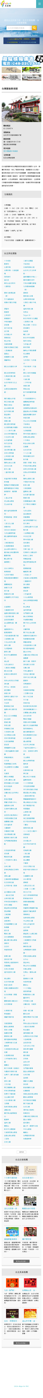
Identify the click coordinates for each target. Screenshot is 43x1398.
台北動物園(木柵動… (11, 428)
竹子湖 (25, 700)
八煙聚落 (7, 287)
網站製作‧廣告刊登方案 (26, 1384)
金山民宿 (34, 35)
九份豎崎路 (8, 649)
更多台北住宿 (22, 1262)
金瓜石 (25, 688)
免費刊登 (14, 1384)
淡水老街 (26, 377)
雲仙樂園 (7, 912)
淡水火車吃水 (9, 569)
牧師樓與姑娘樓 (29, 639)
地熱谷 (25, 313)
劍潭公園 (7, 957)
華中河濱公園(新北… (30, 434)
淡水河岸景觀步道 (10, 434)
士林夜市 (7, 316)
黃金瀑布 (7, 415)
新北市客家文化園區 (30, 319)
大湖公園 (26, 380)
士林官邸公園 (9, 457)
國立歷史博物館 (9, 425)
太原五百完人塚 (29, 886)
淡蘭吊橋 (26, 630)
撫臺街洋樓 (8, 1034)
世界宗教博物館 (9, 739)
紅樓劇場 (26, 1091)
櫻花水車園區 (9, 777)
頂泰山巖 (7, 877)
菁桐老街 (7, 338)
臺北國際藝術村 (29, 732)
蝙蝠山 (25, 1133)
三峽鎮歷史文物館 (29, 941)
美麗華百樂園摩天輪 (30, 909)
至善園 (25, 447)
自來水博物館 (9, 454)
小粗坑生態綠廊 (29, 1027)
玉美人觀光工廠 (9, 780)
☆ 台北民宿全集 (12, 42)
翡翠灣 (25, 931)
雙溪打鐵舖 (27, 720)
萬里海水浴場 (28, 297)
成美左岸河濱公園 (29, 470)
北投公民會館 (9, 970)
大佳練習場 (27, 1040)
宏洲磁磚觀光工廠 (10, 925)
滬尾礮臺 (26, 857)
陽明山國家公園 (29, 479)
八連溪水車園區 (9, 668)
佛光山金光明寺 (9, 284)
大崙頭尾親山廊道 (10, 1133)
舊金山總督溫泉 (29, 1072)
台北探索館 (8, 1005)
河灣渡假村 (27, 684)
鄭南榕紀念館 (9, 707)
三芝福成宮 (27, 595)
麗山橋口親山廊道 (10, 941)
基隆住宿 (20, 33)
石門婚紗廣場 (28, 1069)
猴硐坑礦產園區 (29, 902)
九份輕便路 (27, 431)
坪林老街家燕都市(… (11, 902)
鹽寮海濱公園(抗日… (11, 1002)
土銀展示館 (27, 812)
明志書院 (26, 1030)
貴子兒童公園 (28, 1104)
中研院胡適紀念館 (10, 819)
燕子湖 (6, 591)
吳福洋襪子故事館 (10, 479)
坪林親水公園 (28, 1002)
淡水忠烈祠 (27, 716)
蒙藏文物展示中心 (10, 803)
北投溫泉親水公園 (29, 646)
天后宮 (6, 704)
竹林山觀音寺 (28, 672)
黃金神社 (26, 963)
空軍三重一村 (28, 550)
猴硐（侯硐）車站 (29, 463)
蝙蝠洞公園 (27, 572)
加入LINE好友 (30, 1386)
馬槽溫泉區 (27, 559)
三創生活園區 (28, 261)
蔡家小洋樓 (8, 1030)
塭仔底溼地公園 (9, 973)
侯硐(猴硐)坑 (8, 758)
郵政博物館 (27, 992)
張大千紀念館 (28, 697)
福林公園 (7, 1123)
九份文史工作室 (29, 1046)
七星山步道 (8, 498)
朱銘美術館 (27, 982)
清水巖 (6, 684)
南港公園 (26, 386)
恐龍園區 (7, 966)
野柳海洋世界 (28, 899)
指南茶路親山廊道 (10, 1107)
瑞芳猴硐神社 (28, 729)
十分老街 (7, 261)
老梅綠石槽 (27, 851)
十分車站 (26, 441)
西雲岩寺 (26, 1066)
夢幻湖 (25, 774)
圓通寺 (25, 681)
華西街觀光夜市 (29, 457)
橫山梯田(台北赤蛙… (30, 803)
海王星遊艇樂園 (29, 819)
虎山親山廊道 (9, 502)
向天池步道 (8, 444)
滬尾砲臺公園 (28, 1034)
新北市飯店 (28, 33)
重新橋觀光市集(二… (30, 277)
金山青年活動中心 (10, 550)
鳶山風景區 (27, 742)
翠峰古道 (26, 390)
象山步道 (7, 341)
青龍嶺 (25, 905)
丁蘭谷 (25, 825)
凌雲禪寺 (7, 921)
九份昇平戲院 (9, 575)
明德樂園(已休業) (10, 764)
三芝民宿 (28, 35)
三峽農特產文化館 (10, 1043)
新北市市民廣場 (29, 338)
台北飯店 (14, 33)
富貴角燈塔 (27, 780)
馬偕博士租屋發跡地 (11, 963)
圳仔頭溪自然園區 (29, 1101)
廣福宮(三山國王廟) (30, 934)
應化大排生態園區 (29, 374)
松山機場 (26, 354)
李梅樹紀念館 (9, 729)
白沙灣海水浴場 (9, 736)
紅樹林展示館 (28, 771)
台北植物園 (8, 441)
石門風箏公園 (28, 614)
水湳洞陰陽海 (9, 547)
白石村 (6, 947)
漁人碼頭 (26, 585)
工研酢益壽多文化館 (30, 527)
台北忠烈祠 (27, 450)
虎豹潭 (6, 854)
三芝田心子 (27, 575)
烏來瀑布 (26, 543)
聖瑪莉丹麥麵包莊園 (11, 486)
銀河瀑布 (26, 1123)
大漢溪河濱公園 (9, 377)
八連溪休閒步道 (29, 796)
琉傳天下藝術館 (9, 1094)
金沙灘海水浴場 (9, 893)
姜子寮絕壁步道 (29, 806)
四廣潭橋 (26, 518)
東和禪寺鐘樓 (28, 1050)
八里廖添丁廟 (28, 322)
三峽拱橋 (7, 915)
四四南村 (7, 277)
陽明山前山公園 (9, 463)
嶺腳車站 (7, 361)
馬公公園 (7, 418)
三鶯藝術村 (27, 582)
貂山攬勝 (26, 861)
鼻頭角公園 (8, 1037)
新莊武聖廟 (8, 800)
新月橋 (25, 460)
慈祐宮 (25, 591)
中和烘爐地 (8, 322)
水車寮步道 (8, 1011)
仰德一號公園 (28, 1011)
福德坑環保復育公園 (11, 614)
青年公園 (7, 646)
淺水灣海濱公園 (9, 835)
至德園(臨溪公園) (29, 502)
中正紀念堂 (27, 537)
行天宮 (6, 761)
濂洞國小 (7, 563)
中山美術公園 (28, 921)
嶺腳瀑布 (26, 588)
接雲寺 (25, 944)
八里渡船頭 (8, 351)
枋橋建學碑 (27, 1139)
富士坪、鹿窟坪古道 (30, 1127)
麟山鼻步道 (8, 559)
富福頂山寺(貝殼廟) (30, 412)
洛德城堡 (26, 835)
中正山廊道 (27, 1130)
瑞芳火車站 (27, 341)
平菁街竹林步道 (29, 482)
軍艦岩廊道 (27, 643)
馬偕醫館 (26, 809)
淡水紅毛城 (8, 466)
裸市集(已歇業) (28, 1110)
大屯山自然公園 (9, 643)
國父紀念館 (8, 672)
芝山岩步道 (8, 505)
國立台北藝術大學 (10, 367)
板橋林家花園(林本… (30, 636)
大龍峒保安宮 (9, 611)
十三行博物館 (28, 784)
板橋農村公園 (9, 357)
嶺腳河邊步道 (9, 1018)
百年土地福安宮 (29, 925)
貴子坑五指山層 (29, 633)
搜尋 (34, 28)
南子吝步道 (8, 329)
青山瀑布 (7, 979)
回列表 (21, 1153)
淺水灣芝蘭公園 (9, 450)
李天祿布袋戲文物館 (30, 790)
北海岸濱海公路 (29, 268)
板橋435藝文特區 (10, 303)
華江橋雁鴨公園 (9, 1088)
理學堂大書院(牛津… (11, 697)
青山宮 (6, 662)
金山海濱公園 (9, 409)
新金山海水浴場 (29, 444)
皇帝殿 (25, 1078)
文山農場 (26, 758)
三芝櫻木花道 (28, 694)
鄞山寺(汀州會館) (29, 777)
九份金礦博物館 (9, 534)
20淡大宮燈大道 (29, 867)
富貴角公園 (27, 492)
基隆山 (6, 354)
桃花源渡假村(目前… (30, 736)
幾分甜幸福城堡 (29, 649)
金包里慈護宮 (9, 620)
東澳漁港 (7, 572)
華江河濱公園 (9, 402)
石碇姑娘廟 (8, 345)
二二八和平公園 (9, 431)
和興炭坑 (26, 1114)
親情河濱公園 (28, 829)
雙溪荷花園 (8, 857)
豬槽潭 (25, 659)
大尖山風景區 (28, 598)
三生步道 (7, 1085)
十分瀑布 (7, 380)
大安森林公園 (9, 732)
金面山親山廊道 (9, 1136)
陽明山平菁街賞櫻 (29, 351)
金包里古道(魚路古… (11, 816)
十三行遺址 (27, 989)
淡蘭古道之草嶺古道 (30, 655)
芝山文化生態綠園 (29, 422)
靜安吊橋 (26, 348)
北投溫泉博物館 (9, 851)
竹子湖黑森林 (9, 300)
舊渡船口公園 (28, 979)
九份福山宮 (27, 345)
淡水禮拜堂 (27, 880)
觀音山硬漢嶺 (9, 1027)
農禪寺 (6, 265)
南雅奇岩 (7, 527)
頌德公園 (7, 422)
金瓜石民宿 (7, 35)
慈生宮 (6, 931)
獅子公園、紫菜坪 (29, 662)
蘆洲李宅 (26, 998)
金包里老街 (27, 1043)
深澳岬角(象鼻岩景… (30, 409)
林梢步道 (26, 704)
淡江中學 (26, 928)
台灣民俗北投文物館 (30, 1037)
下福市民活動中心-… (30, 748)
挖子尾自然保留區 (29, 822)
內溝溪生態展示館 (10, 1072)
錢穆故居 (7, 790)
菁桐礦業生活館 (9, 748)
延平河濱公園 (9, 412)
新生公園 (7, 470)
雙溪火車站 (8, 406)
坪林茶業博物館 (9, 1091)
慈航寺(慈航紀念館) (11, 348)
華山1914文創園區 (29, 966)
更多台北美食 (22, 1344)
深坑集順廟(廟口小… (30, 710)
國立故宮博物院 (9, 374)
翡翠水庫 (26, 816)
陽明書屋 (26, 406)
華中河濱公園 (28, 540)
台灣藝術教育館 (29, 1136)
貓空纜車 (7, 691)
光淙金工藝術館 (29, 675)
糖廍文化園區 (28, 1082)
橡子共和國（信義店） (12, 1069)
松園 (5, 1053)
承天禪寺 (26, 524)
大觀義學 (7, 829)
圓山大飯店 (27, 1120)
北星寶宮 (7, 607)
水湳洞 (25, 768)
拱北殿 (25, 1085)
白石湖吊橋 (27, 739)
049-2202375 (19, 1386)
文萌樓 (6, 1104)
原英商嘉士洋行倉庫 (11, 784)
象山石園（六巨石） (30, 325)
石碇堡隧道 (8, 1024)
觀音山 (25, 986)
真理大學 (7, 694)
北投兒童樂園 (9, 742)
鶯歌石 (6, 1066)
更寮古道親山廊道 (29, 957)
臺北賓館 (26, 1056)
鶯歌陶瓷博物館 (29, 402)
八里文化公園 (9, 524)
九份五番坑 (27, 511)
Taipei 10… (27, 316)
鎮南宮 (6, 1046)
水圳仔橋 (26, 1075)
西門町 (25, 357)
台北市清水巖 (9, 982)
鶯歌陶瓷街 (8, 585)
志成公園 (7, 867)
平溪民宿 (15, 35)
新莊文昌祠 (8, 986)
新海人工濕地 (28, 556)
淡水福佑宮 (8, 825)
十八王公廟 (27, 454)
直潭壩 (6, 918)
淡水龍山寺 (27, 841)
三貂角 (6, 1139)
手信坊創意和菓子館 (11, 636)
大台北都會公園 (9, 1101)
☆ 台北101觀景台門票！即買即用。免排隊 (22, 39)
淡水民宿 (21, 35)
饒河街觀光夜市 (29, 281)
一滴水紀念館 (9, 896)
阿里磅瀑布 (27, 937)
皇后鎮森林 (27, 514)
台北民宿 (5, 4)
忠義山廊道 (27, 970)
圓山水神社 (27, 652)
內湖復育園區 (28, 620)
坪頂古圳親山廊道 (29, 466)
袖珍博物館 (27, 611)
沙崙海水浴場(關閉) (30, 579)
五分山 (25, 960)
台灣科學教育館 (29, 300)
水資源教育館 (9, 1056)
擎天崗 (25, 531)
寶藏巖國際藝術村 (29, 800)
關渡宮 (6, 313)
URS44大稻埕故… (10, 531)
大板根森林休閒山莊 (11, 1050)
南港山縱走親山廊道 (30, 1094)
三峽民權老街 (9, 543)
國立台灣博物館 (29, 761)
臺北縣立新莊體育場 (11, 553)
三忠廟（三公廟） (29, 889)
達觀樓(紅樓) (8, 822)
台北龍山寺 (8, 335)
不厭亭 (25, 864)
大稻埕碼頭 (27, 489)
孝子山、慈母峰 (9, 688)
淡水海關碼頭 (9, 937)
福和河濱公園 (28, 309)
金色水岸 (26, 1062)
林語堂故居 (8, 950)
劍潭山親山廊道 (29, 438)
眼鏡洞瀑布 (8, 633)
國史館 (25, 1053)
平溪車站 (26, 425)
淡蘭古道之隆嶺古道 (30, 1117)
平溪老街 (26, 265)
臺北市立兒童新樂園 (30, 726)
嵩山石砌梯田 (28, 617)
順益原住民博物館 (10, 909)
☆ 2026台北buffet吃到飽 (27, 42)
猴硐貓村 (7, 319)
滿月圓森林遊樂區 (10, 1040)
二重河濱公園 (9, 473)
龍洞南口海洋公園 (10, 838)
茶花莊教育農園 (29, 787)
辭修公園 (7, 652)
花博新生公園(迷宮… (30, 553)
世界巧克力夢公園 (29, 678)
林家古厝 (7, 726)
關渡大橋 (26, 498)
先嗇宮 (6, 774)
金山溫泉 (7, 720)
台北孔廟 (26, 1107)
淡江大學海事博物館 (30, 896)
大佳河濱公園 (9, 617)
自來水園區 (8, 905)
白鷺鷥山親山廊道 (29, 713)
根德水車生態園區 (29, 723)
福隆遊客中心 (9, 630)
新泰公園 (26, 486)
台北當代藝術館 (29, 495)
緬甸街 (25, 293)
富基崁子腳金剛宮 (29, 912)
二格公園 (26, 854)
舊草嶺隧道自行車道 (11, 489)
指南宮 (25, 332)
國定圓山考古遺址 (29, 793)
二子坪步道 (27, 383)
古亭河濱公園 (9, 899)
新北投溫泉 (8, 787)
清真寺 (6, 944)
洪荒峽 (25, 1059)
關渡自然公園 (9, 595)
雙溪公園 (7, 934)
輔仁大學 (26, 335)
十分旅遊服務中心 (29, 399)
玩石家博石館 (9, 883)
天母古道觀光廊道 (29, 284)
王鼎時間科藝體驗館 (11, 880)
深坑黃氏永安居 (29, 665)
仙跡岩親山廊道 (29, 918)
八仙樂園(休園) (28, 534)
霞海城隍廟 (8, 460)
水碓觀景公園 (28, 877)
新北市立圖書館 (9, 1130)
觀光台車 (26, 1014)
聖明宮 (25, 764)
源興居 (25, 883)
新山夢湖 (26, 607)
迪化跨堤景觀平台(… (30, 521)
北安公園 (7, 1143)
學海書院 (7, 1014)
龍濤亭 (6, 1120)
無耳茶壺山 (8, 700)
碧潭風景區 (27, 569)
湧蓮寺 (6, 309)
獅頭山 (6, 1127)
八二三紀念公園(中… (30, 832)
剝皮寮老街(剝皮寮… (30, 707)
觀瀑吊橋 (7, 556)
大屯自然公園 (9, 438)
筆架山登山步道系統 (30, 1024)
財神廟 (6, 482)
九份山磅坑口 (9, 665)
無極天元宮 (8, 588)
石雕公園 (26, 668)
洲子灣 (6, 332)
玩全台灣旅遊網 (19, 1382)
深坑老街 (7, 447)
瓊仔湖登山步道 (9, 399)
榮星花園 (26, 418)
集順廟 (6, 928)
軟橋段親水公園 (29, 995)
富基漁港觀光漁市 (29, 415)
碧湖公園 (7, 723)
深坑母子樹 (8, 960)
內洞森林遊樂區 (29, 691)
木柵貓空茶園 (9, 832)
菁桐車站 (26, 915)
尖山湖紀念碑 (9, 1098)
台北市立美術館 (29, 745)
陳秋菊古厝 (27, 947)
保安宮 (25, 838)
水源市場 (7, 268)
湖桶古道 (7, 1110)
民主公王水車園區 (10, 716)
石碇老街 (26, 547)
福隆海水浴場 (9, 806)
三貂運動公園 (9, 639)
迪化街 (6, 281)
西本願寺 (26, 329)
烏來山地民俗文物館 (11, 681)
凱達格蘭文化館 (29, 1088)
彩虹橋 (6, 325)
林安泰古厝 (27, 428)
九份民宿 (35, 33)
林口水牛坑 (27, 893)
